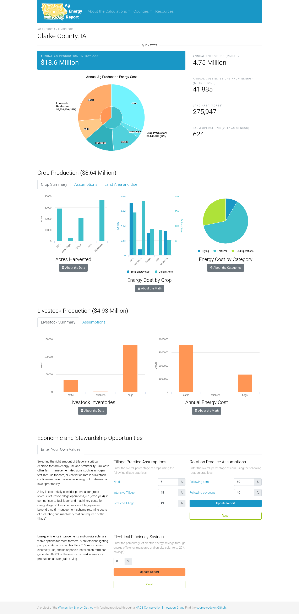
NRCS (139, 607)
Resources (164, 11)
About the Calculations (107, 11)
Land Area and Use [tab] (120, 184)
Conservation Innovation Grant (164, 607)
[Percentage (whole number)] (168, 482)
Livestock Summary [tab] (58, 322)
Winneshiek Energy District (75, 607)
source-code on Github (211, 607)
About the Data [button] (73, 268)
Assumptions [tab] (85, 184)
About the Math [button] (149, 288)
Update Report (225, 503)
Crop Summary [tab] (54, 184)
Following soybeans (202, 492)
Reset (225, 516)
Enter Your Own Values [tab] (61, 449)
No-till (117, 482)
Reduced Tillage (124, 503)
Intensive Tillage (124, 492)
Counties (141, 11)
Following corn (199, 482)
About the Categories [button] (225, 268)
